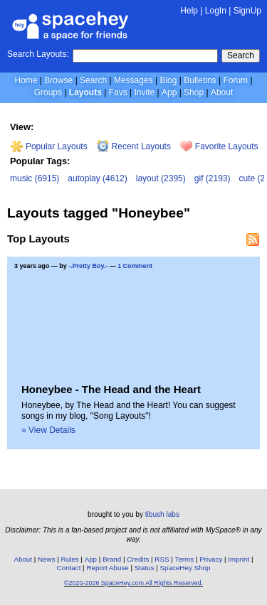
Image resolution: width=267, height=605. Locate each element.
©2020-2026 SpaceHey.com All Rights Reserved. (133, 583)
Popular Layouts (49, 146)
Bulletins (200, 80)
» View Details (48, 430)
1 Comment (134, 265)
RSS (162, 559)
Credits (138, 559)
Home (25, 80)
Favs (118, 92)
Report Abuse (107, 568)
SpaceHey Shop (185, 568)
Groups (48, 92)
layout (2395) (161, 178)
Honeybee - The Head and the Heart (111, 389)
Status (145, 568)
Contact (69, 568)
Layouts (85, 92)
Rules (70, 559)
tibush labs (162, 514)
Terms (184, 559)
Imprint (238, 559)
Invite (144, 92)
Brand (112, 559)
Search (240, 55)
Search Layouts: (38, 54)
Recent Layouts (134, 146)
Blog (168, 80)
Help (189, 11)
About (222, 92)
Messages (133, 80)
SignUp (247, 11)
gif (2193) (212, 178)
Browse (58, 80)
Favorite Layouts (219, 146)
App (169, 92)
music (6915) (34, 178)
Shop (194, 92)
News (47, 559)
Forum (235, 80)
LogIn (215, 11)
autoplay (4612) (97, 178)
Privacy (210, 559)
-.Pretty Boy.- (88, 265)
